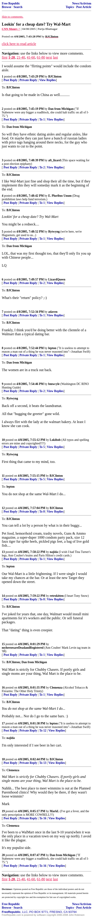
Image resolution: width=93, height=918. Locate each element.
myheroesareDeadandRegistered (23, 647)
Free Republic (11, 3)
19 (3, 811)
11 (3, 475)
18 (3, 759)
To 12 (42, 730)
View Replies (47, 80)
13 (3, 552)
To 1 (42, 119)
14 (3, 595)
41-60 (31, 57)
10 (3, 440)
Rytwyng (54, 231)
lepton (52, 348)
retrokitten (57, 595)
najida (54, 552)
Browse (6, 7)
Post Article (83, 7)
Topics (70, 7)
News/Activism (81, 3)
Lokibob (55, 440)
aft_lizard (54, 160)
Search (18, 7)
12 (3, 508)
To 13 (42, 763)
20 (3, 855)
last (55, 57)
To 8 (42, 511)
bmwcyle (53, 384)
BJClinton (54, 76)
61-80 (41, 57)
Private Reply (28, 80)
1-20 (11, 57)
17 (3, 723)
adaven (52, 311)
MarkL (54, 811)
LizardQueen (56, 279)
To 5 (42, 447)
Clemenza (56, 687)
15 (3, 644)
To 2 (42, 167)
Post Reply (10, 80)
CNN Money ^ (11, 29)
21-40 (21, 57)
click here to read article (19, 44)
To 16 (42, 818)
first (5, 57)
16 (3, 687)
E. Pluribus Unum (59, 195)
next (49, 57)
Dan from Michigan (61, 108)
